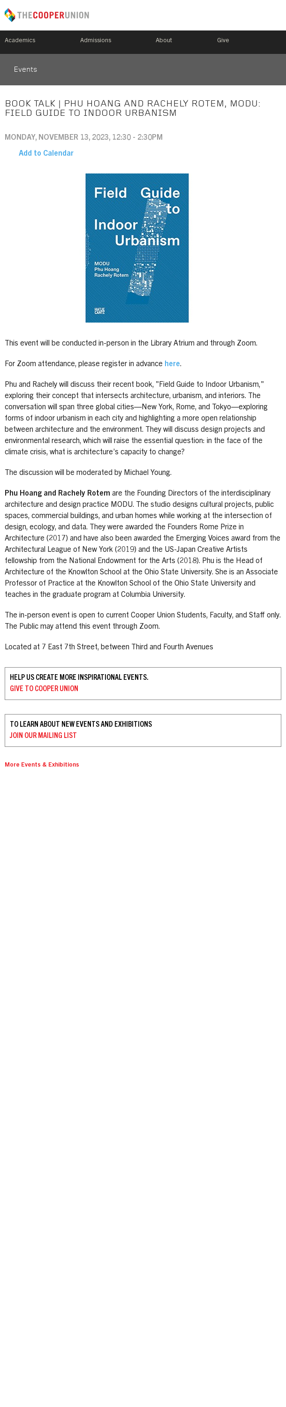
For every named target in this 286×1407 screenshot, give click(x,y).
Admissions (95, 41)
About (164, 41)
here (172, 364)
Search (277, 42)
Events (25, 69)
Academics (20, 41)
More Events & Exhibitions (42, 765)
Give (223, 41)
